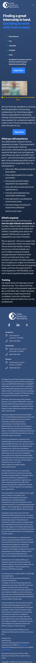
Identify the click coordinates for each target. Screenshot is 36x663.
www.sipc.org (6, 638)
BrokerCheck (23, 645)
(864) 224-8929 (14, 341)
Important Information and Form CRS (15, 653)
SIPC (24, 402)
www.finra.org (6, 640)
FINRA (20, 402)
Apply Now (18, 70)
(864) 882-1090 (14, 368)
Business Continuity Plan (10, 656)
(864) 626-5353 (14, 354)
